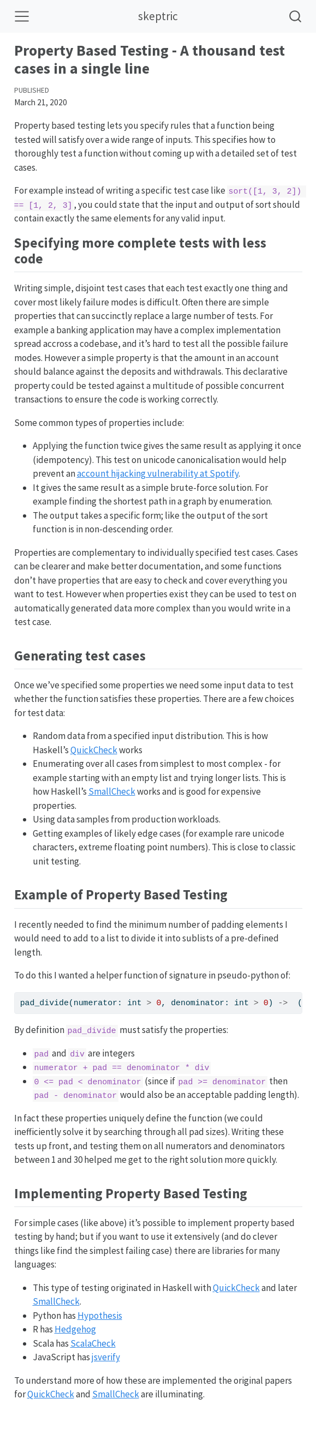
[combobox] (296, 16)
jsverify (106, 1357)
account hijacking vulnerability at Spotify (158, 473)
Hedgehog (75, 1329)
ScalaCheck (93, 1343)
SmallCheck (111, 791)
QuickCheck (93, 750)
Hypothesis (99, 1316)
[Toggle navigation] (21, 16)
